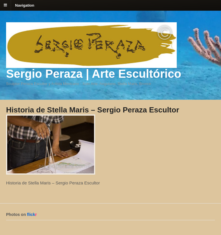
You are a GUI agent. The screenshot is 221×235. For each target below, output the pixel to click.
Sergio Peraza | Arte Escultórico (93, 73)
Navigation (24, 5)
